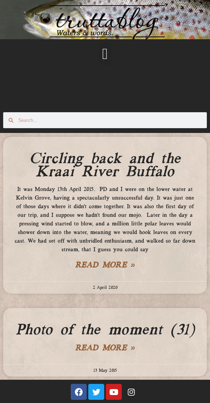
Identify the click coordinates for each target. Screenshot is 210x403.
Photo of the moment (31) (105, 330)
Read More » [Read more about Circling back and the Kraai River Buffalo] (105, 265)
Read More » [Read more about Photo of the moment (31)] (105, 348)
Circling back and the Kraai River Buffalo (105, 165)
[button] (105, 53)
